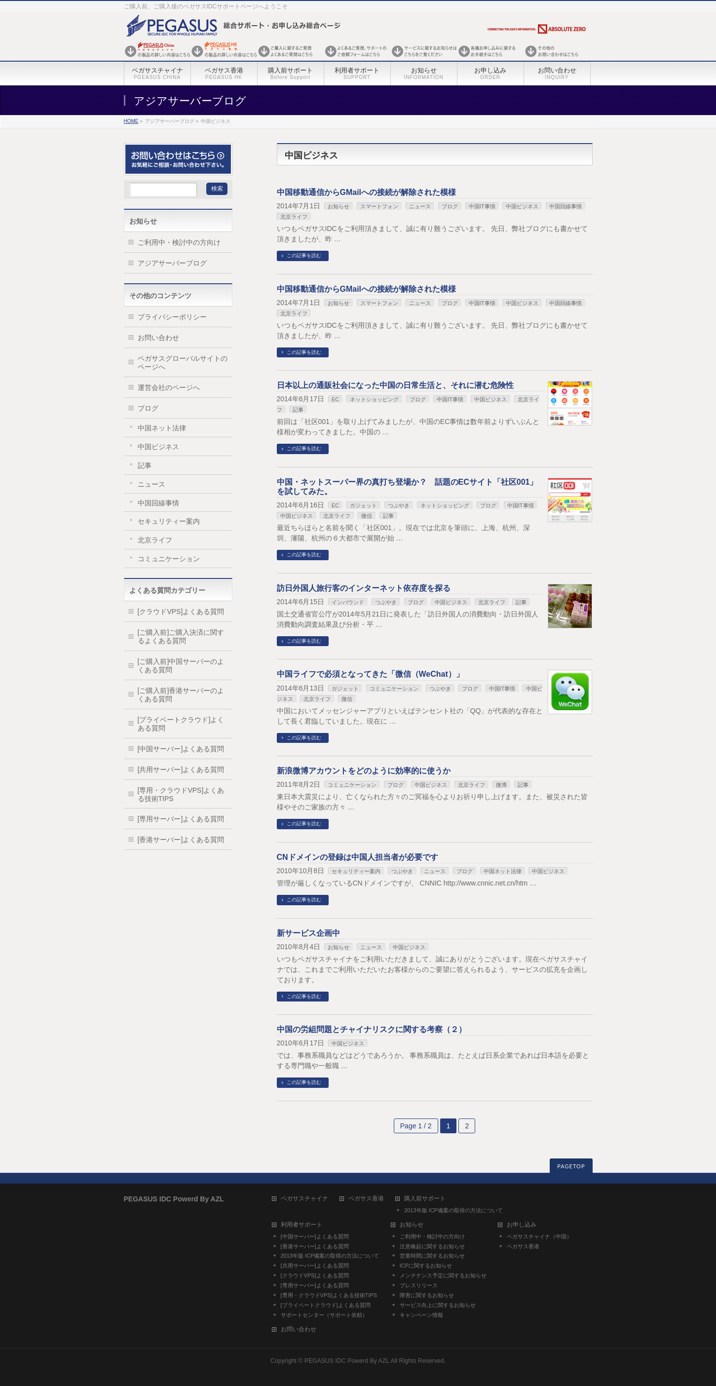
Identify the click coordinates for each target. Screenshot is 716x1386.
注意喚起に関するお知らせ (432, 1246)
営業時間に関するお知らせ (432, 1256)
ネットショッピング (374, 399)
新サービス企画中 (308, 933)
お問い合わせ (158, 338)
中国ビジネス (522, 206)
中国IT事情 (482, 206)
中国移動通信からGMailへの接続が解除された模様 (366, 192)
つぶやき (399, 505)
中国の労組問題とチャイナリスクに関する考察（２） (371, 1029)
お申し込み (521, 1225)
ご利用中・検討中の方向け (179, 242)
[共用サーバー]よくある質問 (181, 769)
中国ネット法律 (503, 871)
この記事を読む (304, 255)
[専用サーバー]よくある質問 (181, 819)
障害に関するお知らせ (427, 1295)
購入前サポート (425, 1198)
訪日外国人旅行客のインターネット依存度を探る (364, 588)
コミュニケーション (394, 689)
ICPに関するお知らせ (426, 1266)
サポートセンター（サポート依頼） (324, 1315)
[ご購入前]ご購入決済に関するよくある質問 (181, 636)
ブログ (450, 206)
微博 (501, 785)
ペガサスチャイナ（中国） (539, 1236)
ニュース (420, 206)
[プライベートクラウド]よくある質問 (181, 724)
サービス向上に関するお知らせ (438, 1305)
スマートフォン (379, 206)
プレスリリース (419, 1285)
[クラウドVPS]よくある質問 (181, 612)
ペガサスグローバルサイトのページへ (182, 362)
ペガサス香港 (366, 1198)
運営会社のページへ (169, 387)
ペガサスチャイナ (304, 1198)
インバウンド (348, 602)
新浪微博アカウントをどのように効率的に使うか (364, 771)
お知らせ (338, 206)
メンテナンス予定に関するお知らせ (443, 1275)
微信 (366, 516)
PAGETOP (571, 1166)
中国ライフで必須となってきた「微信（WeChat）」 (370, 674)
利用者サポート (301, 1225)
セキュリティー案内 (356, 871)
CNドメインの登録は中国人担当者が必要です (357, 857)
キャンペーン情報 (421, 1315)
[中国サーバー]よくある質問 (181, 749)
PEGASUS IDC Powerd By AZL (346, 1360)
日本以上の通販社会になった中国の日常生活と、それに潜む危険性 (395, 385)
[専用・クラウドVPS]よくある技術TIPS (181, 794)
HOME (131, 121)
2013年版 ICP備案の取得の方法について (453, 1210)
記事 (298, 410)
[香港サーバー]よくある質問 (181, 840)
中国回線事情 (565, 206)
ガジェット (363, 505)
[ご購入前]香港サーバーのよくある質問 (181, 695)
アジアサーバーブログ (172, 263)
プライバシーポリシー (172, 317)
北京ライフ (293, 217)
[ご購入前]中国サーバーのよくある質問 (181, 665)
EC (335, 399)
